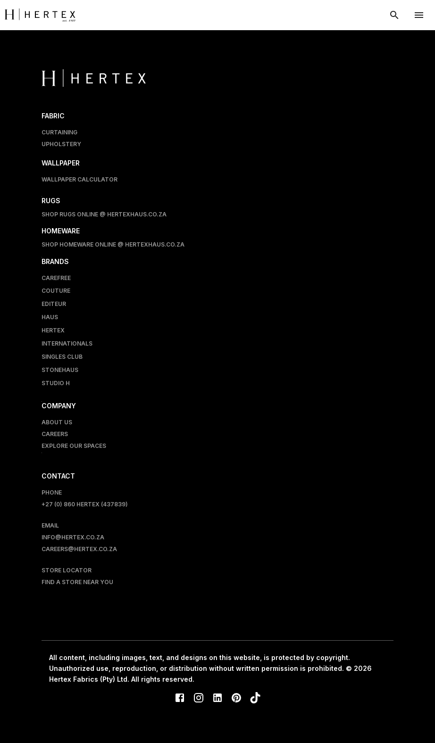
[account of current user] (419, 15)
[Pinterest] (236, 698)
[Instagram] (198, 698)
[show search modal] (394, 15)
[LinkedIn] (217, 698)
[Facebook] (179, 698)
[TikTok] (255, 698)
